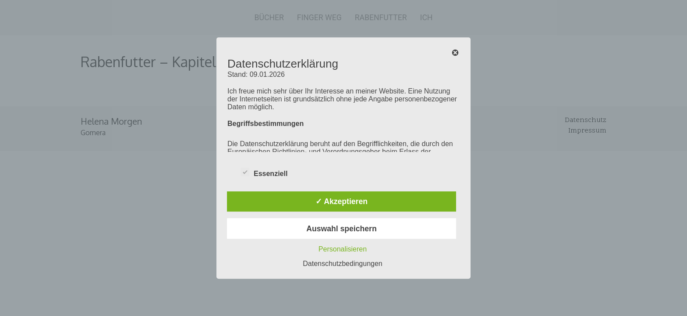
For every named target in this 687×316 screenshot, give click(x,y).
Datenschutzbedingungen (342, 263)
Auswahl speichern (341, 228)
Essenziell (264, 172)
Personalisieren (343, 249)
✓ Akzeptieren (341, 201)
